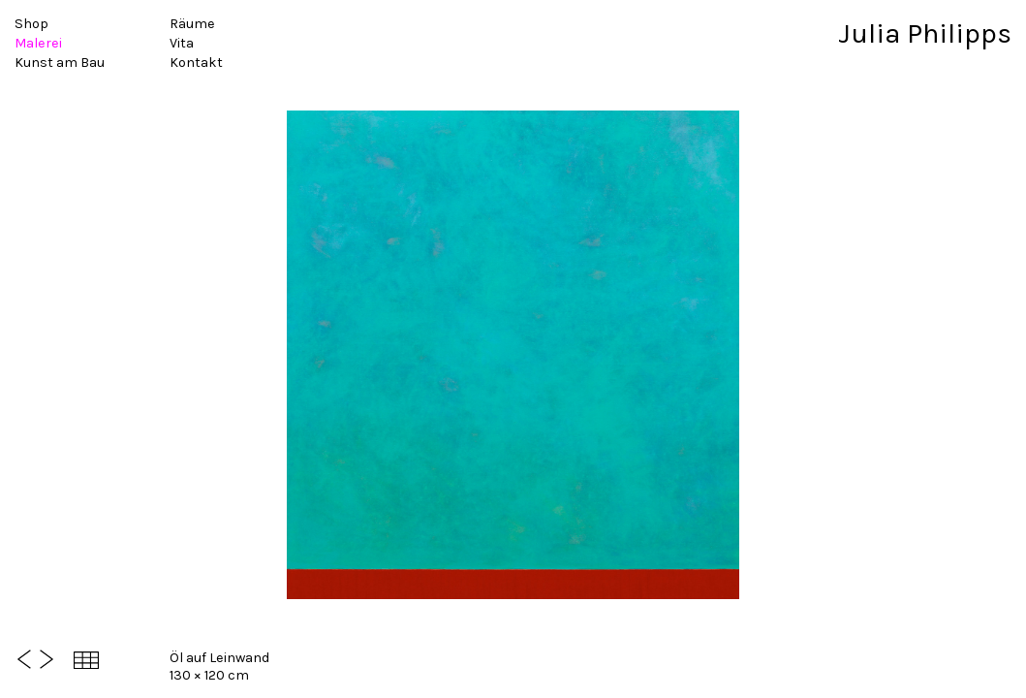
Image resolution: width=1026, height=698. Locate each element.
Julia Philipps (924, 33)
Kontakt (196, 62)
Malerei (38, 43)
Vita (182, 43)
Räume (192, 24)
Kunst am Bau (60, 62)
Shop (31, 24)
